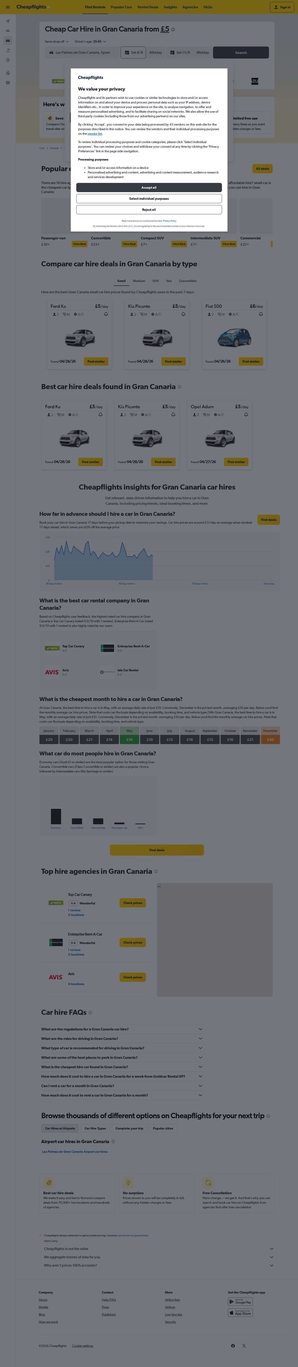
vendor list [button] (95, 133)
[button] (149, 187)
